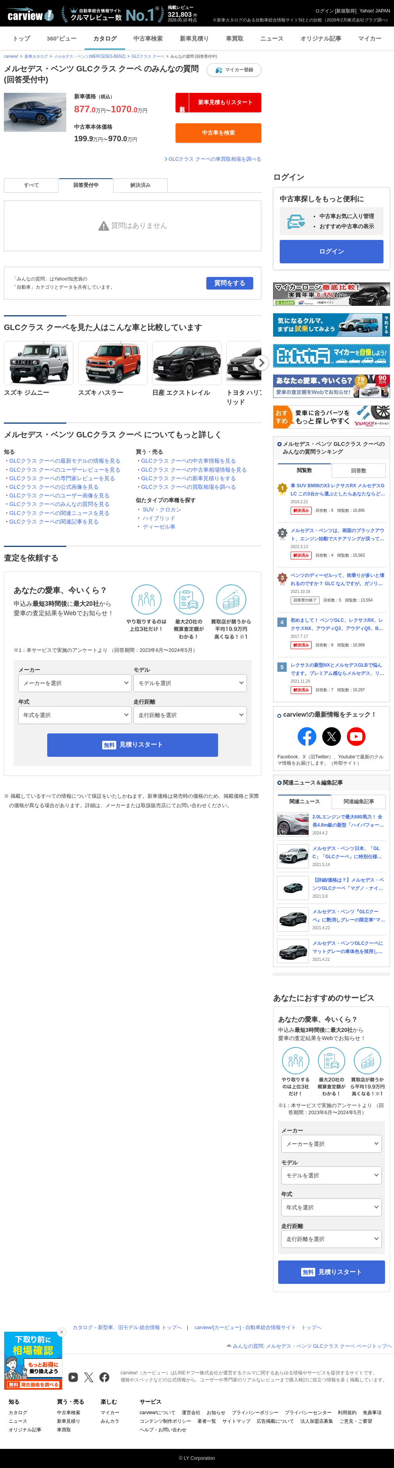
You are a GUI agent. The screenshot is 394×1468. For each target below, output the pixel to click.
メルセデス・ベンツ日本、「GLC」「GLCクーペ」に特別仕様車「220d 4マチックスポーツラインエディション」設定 (347, 853)
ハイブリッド (159, 518)
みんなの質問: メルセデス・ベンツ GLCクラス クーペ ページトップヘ (312, 1346)
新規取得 (345, 11)
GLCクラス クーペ (148, 56)
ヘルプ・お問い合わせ (163, 1429)
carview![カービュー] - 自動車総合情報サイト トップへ (258, 1327)
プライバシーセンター (308, 1412)
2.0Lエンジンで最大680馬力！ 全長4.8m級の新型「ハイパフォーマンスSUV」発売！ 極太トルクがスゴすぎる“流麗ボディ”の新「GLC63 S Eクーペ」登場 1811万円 (349, 821)
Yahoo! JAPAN (375, 11)
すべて (31, 185)
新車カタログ (36, 56)
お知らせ (216, 1412)
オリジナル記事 (320, 38)
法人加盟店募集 (316, 1421)
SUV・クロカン (162, 509)
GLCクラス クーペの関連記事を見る (54, 521)
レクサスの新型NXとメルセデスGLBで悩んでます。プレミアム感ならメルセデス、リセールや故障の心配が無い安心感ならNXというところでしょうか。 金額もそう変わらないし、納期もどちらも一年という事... (338, 669)
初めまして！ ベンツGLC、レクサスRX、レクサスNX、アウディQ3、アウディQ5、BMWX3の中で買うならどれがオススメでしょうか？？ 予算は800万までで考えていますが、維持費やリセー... (338, 625)
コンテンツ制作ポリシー (165, 1421)
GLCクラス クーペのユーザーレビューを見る (65, 470)
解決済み (140, 185)
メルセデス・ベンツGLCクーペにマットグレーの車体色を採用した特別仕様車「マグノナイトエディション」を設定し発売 (347, 948)
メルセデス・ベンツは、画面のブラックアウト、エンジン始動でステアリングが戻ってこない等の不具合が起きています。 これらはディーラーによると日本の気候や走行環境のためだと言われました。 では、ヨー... (338, 535)
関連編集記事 (359, 801)
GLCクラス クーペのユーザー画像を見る (59, 495)
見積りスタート (141, 744)
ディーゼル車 (159, 527)
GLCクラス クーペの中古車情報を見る (188, 461)
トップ (21, 38)
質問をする (229, 283)
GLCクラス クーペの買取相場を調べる (188, 487)
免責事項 (372, 1412)
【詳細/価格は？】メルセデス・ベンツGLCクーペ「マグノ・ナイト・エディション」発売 (348, 884)
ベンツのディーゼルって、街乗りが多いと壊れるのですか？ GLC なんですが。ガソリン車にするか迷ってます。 (337, 580)
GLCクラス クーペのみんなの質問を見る (59, 504)
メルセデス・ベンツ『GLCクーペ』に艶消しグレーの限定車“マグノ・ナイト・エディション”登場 (348, 916)
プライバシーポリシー (255, 1412)
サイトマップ (236, 1421)
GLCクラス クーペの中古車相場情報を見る (194, 470)
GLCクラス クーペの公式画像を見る (54, 487)
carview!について (158, 1412)
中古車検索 (148, 38)
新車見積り (194, 38)
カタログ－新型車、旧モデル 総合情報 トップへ (127, 1327)
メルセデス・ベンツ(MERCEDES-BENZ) (89, 56)
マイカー (370, 38)
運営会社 (191, 1412)
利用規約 (347, 1412)
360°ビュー (61, 38)
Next (261, 363)
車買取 (234, 38)
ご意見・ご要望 (355, 1421)
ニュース (272, 38)
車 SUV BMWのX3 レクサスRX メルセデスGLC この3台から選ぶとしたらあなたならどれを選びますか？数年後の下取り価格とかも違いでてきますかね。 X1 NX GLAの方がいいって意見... (338, 490)
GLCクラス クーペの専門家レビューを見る (62, 478)
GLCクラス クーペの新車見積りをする (188, 478)
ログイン (324, 11)
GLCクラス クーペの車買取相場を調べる (215, 159)
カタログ (105, 38)
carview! (11, 56)
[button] (234, 69)
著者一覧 (206, 1421)
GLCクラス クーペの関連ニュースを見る (59, 513)
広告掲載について (275, 1421)
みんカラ (110, 1421)
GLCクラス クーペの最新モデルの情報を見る (65, 461)
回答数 (358, 471)
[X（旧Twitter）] (88, 1377)
